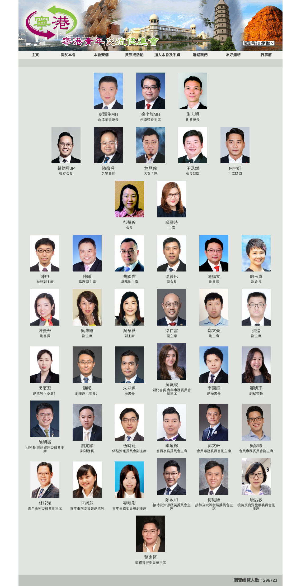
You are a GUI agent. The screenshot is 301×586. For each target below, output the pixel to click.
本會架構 (101, 55)
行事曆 (266, 55)
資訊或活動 (134, 55)
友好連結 (233, 55)
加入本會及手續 (167, 55)
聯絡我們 (200, 55)
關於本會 (68, 55)
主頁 (35, 55)
